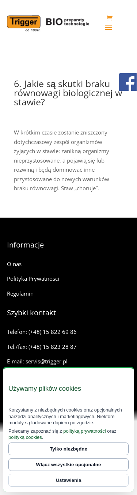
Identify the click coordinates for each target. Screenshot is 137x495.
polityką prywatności (84, 431)
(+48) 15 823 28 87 (52, 346)
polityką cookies (25, 437)
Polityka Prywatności (33, 278)
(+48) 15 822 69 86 (52, 331)
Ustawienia (68, 480)
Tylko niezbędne (68, 449)
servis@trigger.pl (47, 361)
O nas (14, 264)
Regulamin (20, 293)
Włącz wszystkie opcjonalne (68, 464)
